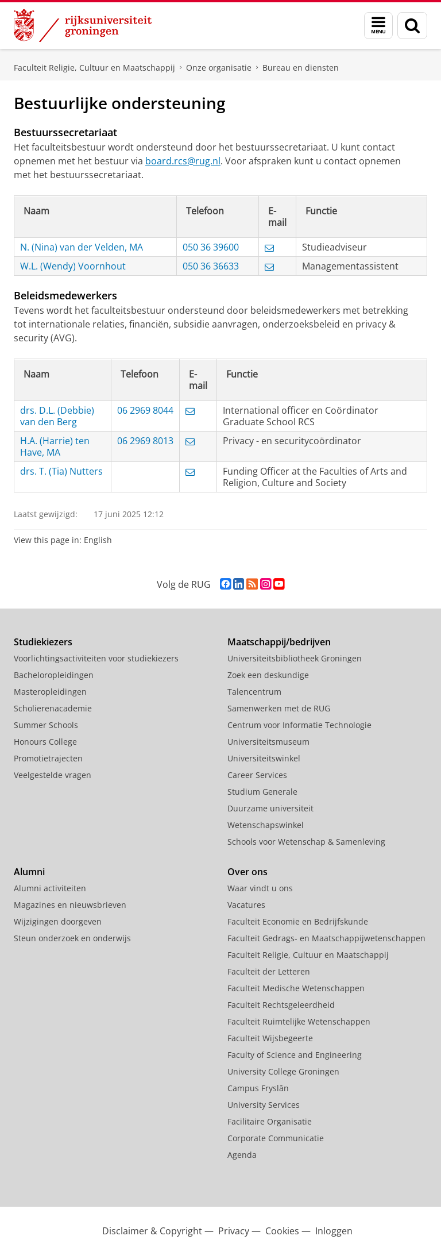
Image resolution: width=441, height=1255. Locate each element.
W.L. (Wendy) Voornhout (73, 266)
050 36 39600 (211, 247)
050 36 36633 (211, 266)
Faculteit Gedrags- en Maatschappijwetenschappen (326, 938)
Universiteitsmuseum (268, 741)
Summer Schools (46, 724)
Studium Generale (262, 791)
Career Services (257, 774)
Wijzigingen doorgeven (58, 921)
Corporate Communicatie (275, 1138)
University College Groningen (283, 1071)
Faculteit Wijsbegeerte (270, 1038)
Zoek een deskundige (268, 674)
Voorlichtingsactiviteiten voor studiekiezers (96, 658)
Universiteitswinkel (263, 758)
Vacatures (246, 904)
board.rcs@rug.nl (182, 161)
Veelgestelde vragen (52, 774)
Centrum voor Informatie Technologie (299, 724)
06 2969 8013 (145, 440)
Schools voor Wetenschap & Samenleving (306, 841)
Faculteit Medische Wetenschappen (296, 988)
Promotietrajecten (48, 758)
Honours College (45, 741)
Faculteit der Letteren (268, 971)
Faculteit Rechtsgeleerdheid (281, 1004)
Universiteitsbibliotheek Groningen (294, 658)
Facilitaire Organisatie (269, 1121)
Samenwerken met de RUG (278, 708)
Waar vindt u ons (260, 888)
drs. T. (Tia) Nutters (61, 471)
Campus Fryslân (258, 1088)
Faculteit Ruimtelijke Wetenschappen (298, 1021)
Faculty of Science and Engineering (294, 1054)
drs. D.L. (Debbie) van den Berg (57, 416)
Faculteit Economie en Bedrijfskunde (297, 921)
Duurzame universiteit (270, 808)
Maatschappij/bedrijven (279, 642)
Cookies (282, 1231)
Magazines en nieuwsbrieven (70, 904)
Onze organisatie (219, 67)
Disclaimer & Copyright (152, 1231)
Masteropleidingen (50, 691)
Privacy (233, 1231)
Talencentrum (254, 691)
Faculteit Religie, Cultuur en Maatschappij (94, 67)
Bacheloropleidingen (54, 674)
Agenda (242, 1154)
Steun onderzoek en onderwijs (72, 938)
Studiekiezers (43, 642)
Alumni (29, 871)
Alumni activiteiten (50, 888)
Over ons (247, 871)
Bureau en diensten (300, 67)
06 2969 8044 (145, 410)
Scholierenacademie (53, 708)
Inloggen (334, 1231)
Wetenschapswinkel (265, 824)
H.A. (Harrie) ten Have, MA (55, 446)
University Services (263, 1104)
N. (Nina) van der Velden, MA (81, 247)
